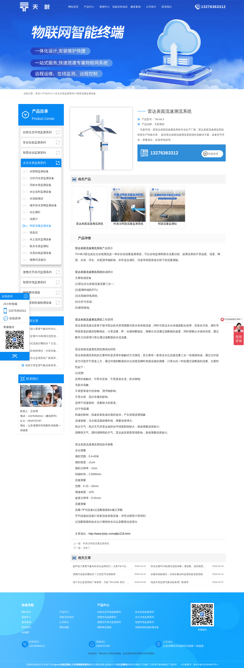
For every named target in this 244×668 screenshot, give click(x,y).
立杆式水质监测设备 (42, 178)
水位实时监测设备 (40, 191)
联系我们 (26, 627)
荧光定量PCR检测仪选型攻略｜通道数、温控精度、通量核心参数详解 (43, 336)
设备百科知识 (66, 617)
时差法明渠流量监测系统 (96, 543)
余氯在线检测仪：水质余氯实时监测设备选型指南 (43, 350)
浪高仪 (34, 232)
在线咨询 (213, 153)
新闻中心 (26, 617)
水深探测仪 (36, 198)
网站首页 (73, 6)
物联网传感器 (104, 627)
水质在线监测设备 (40, 252)
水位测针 (35, 212)
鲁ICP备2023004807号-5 (206, 664)
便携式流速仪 (38, 259)
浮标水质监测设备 (40, 185)
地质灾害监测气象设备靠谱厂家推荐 (43, 365)
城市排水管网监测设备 (43, 205)
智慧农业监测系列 (106, 617)
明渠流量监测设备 (86, 93)
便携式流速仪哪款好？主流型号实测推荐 (43, 343)
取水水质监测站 (39, 246)
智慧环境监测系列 (144, 622)
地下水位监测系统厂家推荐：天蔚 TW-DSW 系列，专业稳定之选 (43, 358)
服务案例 (26, 622)
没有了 (86, 547)
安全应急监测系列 (144, 612)
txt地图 (25, 632)
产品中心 (47, 93)
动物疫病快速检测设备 (147, 627)
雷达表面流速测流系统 (88, 248)
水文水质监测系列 (64, 93)
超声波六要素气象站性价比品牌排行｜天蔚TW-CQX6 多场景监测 (43, 328)
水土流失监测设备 (40, 239)
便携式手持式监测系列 (109, 622)
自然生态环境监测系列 (109, 612)
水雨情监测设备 (39, 171)
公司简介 (64, 622)
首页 (37, 93)
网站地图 (64, 627)
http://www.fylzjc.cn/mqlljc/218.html (109, 533)
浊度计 (34, 219)
